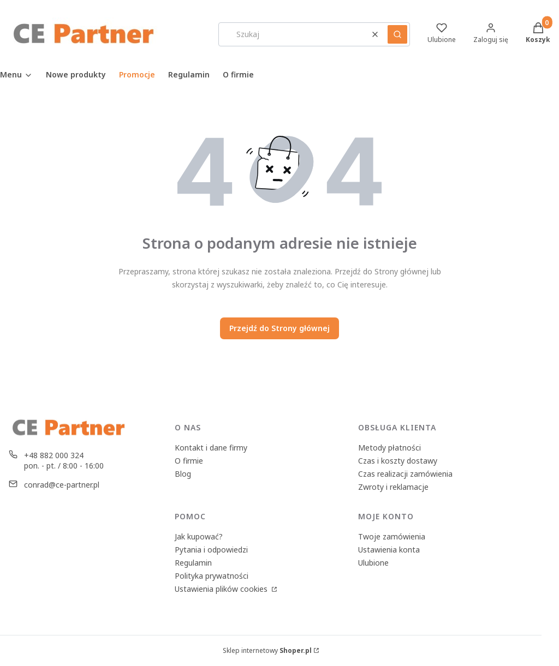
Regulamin (193, 562)
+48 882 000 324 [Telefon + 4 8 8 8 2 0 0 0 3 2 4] (54, 455)
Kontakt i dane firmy (211, 447)
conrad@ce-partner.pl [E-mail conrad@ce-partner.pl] (61, 484)
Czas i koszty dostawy (397, 460)
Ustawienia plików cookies (222, 589)
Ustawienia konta (389, 549)
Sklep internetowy (267, 650)
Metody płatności (389, 447)
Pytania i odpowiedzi (211, 549)
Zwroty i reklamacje (393, 487)
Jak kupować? (199, 536)
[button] (397, 34)
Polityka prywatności (211, 576)
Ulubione (373, 562)
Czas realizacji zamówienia (405, 474)
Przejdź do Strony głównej (279, 328)
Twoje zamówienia (391, 536)
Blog (183, 474)
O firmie (189, 460)
